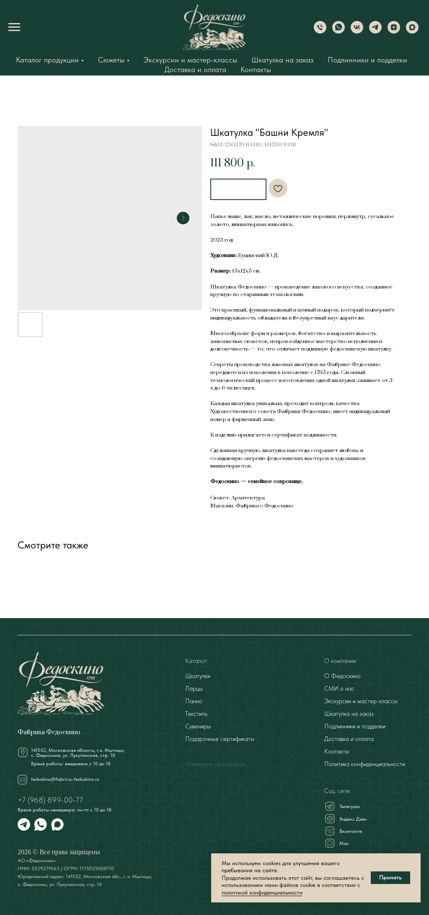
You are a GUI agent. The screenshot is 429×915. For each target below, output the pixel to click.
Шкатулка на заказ (282, 59)
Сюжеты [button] (111, 59)
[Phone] (320, 31)
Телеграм (349, 805)
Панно (193, 700)
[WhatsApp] (338, 31)
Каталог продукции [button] (47, 59)
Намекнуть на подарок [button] (215, 763)
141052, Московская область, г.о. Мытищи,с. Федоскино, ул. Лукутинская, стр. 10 (77, 751)
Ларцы (194, 687)
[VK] (357, 31)
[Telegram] (375, 31)
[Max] (412, 31)
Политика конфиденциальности (364, 763)
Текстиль (196, 713)
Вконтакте (350, 830)
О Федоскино (342, 675)
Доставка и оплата (195, 69)
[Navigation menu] (14, 27)
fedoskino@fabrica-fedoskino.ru (65, 778)
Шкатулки (197, 675)
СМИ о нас (339, 687)
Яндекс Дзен (353, 818)
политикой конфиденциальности (262, 892)
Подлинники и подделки (367, 59)
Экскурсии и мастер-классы (190, 59)
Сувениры (198, 725)
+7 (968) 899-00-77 (50, 799)
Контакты (255, 69)
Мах (344, 842)
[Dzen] (394, 31)
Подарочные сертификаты (219, 738)
